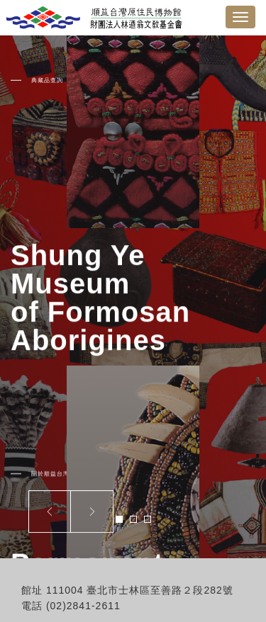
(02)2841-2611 (83, 605)
